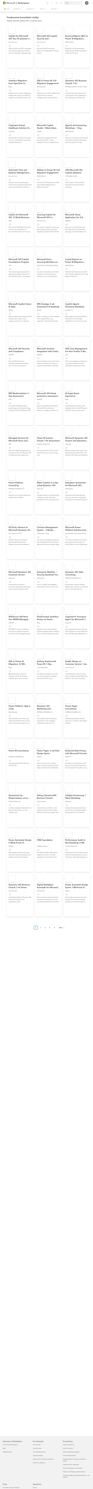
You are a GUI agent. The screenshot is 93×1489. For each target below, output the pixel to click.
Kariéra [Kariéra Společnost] (35, 1487)
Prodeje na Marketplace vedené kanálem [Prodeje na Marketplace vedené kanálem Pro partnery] (74, 1472)
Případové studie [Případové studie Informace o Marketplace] (7, 1452)
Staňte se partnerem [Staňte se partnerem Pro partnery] (68, 1444)
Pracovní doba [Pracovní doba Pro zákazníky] (36, 1444)
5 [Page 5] (54, 927)
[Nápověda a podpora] (52, 3)
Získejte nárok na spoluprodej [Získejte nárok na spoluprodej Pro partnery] (71, 1464)
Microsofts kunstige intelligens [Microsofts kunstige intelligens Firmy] (11, 1487)
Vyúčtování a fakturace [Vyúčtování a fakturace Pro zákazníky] (39, 1463)
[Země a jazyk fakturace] (73, 3)
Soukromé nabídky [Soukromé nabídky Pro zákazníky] (38, 1455)
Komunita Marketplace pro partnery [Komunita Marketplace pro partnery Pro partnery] (72, 1468)
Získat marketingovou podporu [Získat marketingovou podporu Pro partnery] (71, 1452)
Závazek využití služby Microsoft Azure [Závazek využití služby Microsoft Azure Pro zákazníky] (43, 1459)
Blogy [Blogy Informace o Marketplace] (4, 1448)
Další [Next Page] (60, 927)
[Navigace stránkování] (50, 929)
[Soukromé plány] (61, 3)
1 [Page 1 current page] (35, 927)
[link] (20, 46)
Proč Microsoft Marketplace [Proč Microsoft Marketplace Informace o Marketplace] (10, 1444)
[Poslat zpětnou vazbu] (47, 3)
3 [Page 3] (45, 927)
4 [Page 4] (49, 927)
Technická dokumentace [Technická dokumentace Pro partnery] (69, 1455)
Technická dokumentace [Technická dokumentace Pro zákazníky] (39, 1452)
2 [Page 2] (40, 927)
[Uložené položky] (56, 3)
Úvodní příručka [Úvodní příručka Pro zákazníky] (37, 1448)
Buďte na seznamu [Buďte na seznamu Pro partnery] (68, 1448)
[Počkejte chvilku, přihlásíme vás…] (87, 3)
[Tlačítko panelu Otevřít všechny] (6, 9)
